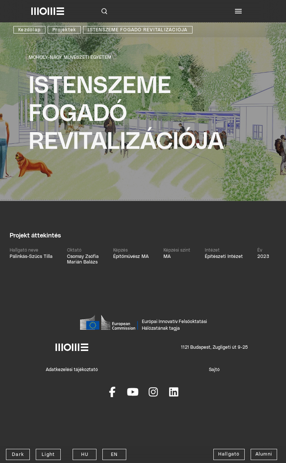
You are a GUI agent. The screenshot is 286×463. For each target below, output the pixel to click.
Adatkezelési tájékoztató (72, 369)
